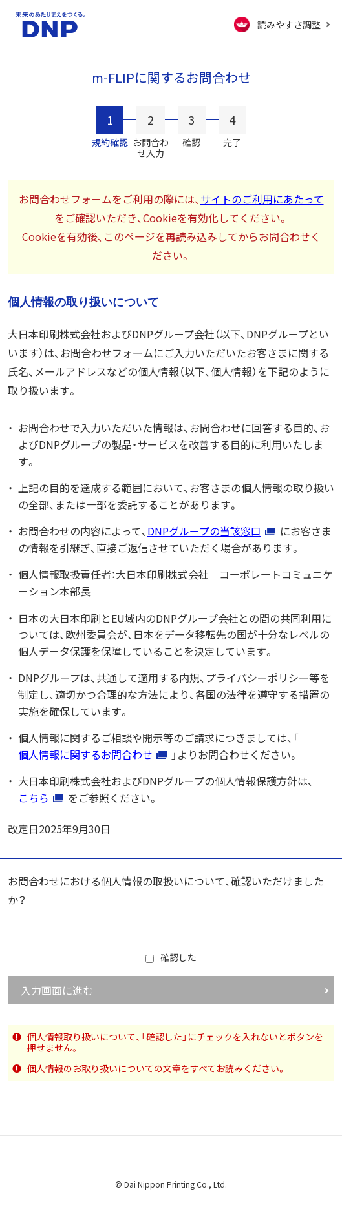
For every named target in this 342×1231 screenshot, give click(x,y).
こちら (33, 797)
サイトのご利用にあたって (262, 199)
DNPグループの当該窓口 (204, 531)
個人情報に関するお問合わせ (85, 754)
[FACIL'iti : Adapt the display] (282, 24)
